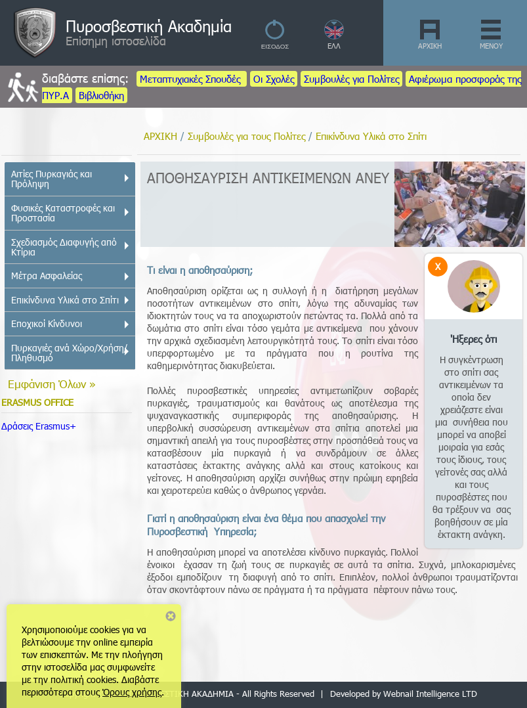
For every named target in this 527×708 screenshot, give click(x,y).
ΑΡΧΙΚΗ (430, 45)
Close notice (170, 616)
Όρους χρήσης (131, 692)
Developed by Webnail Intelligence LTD (403, 693)
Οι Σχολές (273, 78)
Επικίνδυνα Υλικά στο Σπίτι (371, 136)
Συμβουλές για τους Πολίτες (246, 136)
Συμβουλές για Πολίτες (351, 78)
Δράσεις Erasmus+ (38, 426)
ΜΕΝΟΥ (491, 45)
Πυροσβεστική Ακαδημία (149, 25)
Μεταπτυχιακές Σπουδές (191, 78)
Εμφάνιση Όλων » (52, 383)
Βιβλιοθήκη (101, 95)
